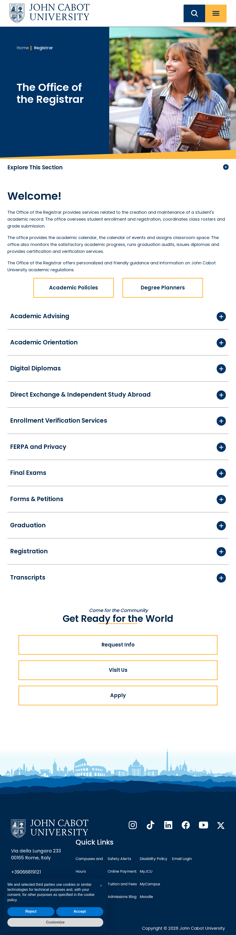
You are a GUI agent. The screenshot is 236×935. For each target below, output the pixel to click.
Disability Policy (153, 858)
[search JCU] (194, 13)
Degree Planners (163, 287)
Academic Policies (73, 287)
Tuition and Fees (122, 884)
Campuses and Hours (89, 865)
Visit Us (118, 670)
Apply (118, 695)
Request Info (118, 644)
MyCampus (150, 884)
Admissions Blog (122, 896)
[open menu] (216, 13)
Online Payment (122, 871)
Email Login (182, 858)
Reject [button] (30, 911)
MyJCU (146, 871)
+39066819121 (26, 872)
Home (23, 48)
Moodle (146, 896)
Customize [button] (55, 922)
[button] (101, 885)
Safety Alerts (119, 858)
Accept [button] (80, 911)
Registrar (43, 48)
